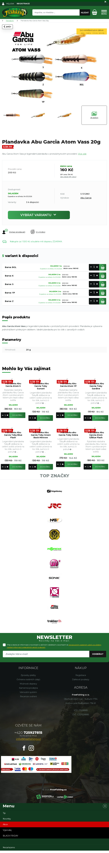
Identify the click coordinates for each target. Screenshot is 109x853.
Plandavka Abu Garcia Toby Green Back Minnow (41, 435)
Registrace (80, 677)
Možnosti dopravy (28, 686)
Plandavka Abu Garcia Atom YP (68, 384)
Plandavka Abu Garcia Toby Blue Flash (13, 435)
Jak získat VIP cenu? (68, 177)
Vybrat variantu (38, 215)
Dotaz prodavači (13, 232)
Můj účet (10, 3)
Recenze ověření (28, 699)
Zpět (7, 26)
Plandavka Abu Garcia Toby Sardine (96, 386)
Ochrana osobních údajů (28, 682)
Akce (5, 827)
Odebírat (98, 656)
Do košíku (17, 415)
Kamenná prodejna (28, 690)
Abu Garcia (85, 198)
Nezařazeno (9, 850)
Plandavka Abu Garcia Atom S (13, 384)
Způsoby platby (28, 677)
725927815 (28, 735)
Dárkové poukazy (80, 682)
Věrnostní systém (28, 694)
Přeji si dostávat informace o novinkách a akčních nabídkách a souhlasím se (54, 648)
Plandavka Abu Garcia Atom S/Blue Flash (96, 435)
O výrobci (38, 232)
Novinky (7, 821)
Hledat (85, 12)
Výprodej (7, 832)
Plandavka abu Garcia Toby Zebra (68, 433)
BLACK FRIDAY (10, 838)
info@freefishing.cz (28, 741)
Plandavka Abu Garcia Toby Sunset (41, 386)
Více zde (82, 154)
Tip (4, 815)
